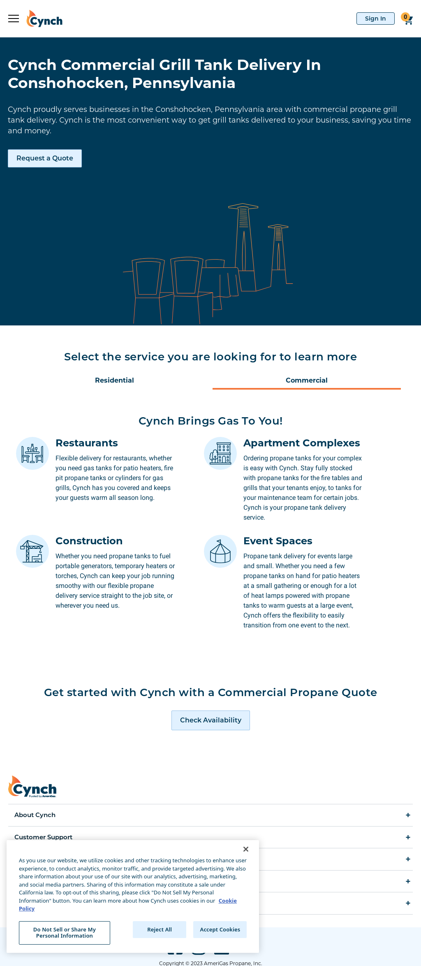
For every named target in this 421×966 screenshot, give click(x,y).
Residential (114, 380)
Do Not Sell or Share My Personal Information (64, 933)
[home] (40, 18)
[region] (133, 896)
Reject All (159, 929)
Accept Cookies (220, 929)
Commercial (307, 380)
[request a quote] (210, 701)
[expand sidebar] (13, 18)
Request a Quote (44, 158)
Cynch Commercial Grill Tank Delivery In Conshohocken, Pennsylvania (164, 74)
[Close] (246, 849)
